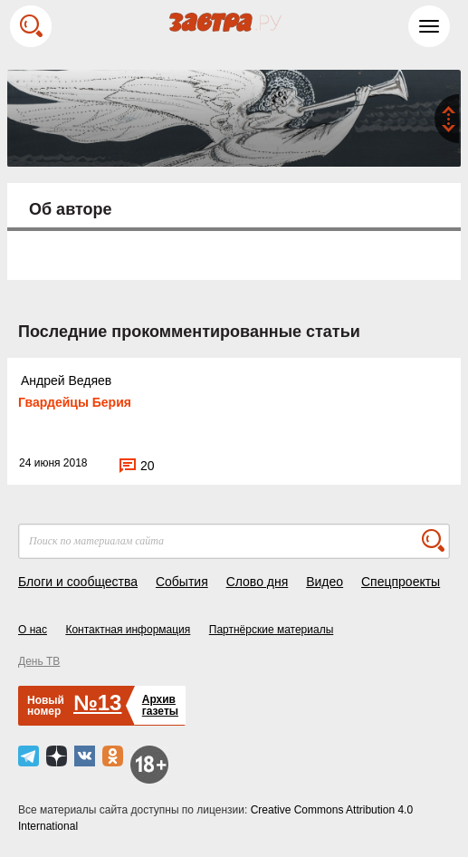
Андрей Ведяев (66, 380)
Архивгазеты (160, 705)
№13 (97, 702)
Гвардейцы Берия (74, 402)
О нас (32, 629)
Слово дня (257, 581)
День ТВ (39, 661)
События (182, 581)
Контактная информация (127, 629)
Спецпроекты (400, 581)
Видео (324, 581)
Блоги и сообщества (78, 581)
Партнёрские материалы (271, 629)
